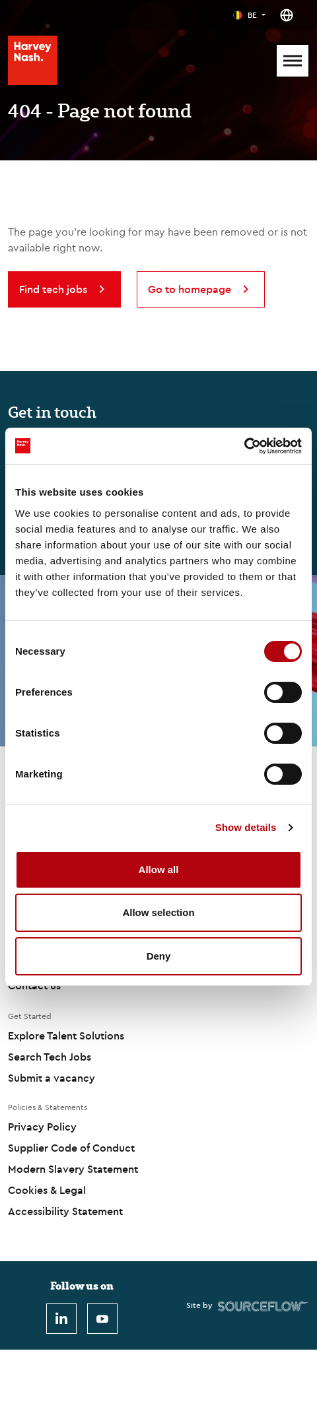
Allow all (159, 869)
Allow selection (158, 912)
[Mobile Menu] (292, 60)
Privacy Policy (42, 1126)
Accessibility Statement (65, 1211)
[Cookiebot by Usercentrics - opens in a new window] (244, 446)
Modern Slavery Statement (73, 1168)
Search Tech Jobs (49, 1056)
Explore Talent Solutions (66, 1035)
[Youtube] (102, 1318)
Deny (159, 956)
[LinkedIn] (61, 1318)
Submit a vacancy (51, 1077)
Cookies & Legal (47, 1190)
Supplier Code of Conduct (71, 1147)
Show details (246, 827)
